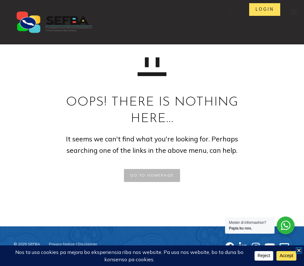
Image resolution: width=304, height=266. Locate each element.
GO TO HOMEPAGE (152, 175)
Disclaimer (87, 244)
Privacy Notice (62, 244)
